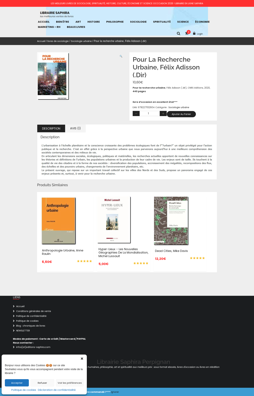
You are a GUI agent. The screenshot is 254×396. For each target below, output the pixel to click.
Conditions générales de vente (33, 311)
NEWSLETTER (23, 330)
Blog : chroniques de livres (30, 325)
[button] (82, 358)
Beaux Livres (76, 27)
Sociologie (138, 22)
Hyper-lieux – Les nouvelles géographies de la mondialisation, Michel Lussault (123, 252)
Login (198, 33)
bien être (62, 22)
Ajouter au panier (181, 114)
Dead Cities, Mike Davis (171, 251)
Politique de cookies (23, 390)
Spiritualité (162, 22)
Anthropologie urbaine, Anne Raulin (62, 252)
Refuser (42, 383)
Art (78, 22)
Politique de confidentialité (31, 316)
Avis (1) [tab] (75, 128)
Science (183, 22)
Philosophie (115, 22)
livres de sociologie (58, 41)
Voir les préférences (70, 383)
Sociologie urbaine (81, 41)
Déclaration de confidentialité (57, 390)
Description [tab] (51, 128)
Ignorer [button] (115, 392)
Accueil (44, 22)
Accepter (17, 383)
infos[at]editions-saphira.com (33, 347)
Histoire (93, 22)
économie (202, 22)
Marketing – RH (49, 27)
